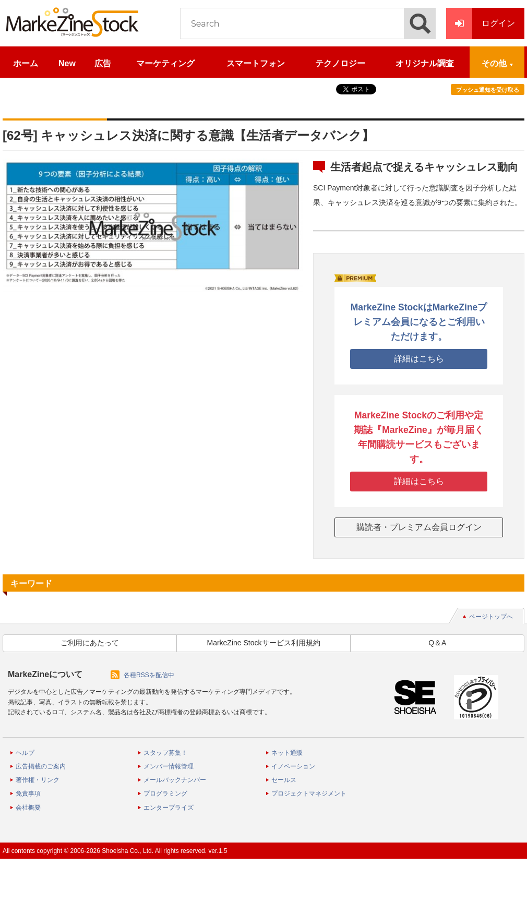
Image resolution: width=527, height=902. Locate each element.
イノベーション (293, 766)
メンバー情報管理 (168, 766)
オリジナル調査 (425, 63)
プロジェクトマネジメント (308, 793)
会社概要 (28, 807)
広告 (102, 63)
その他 (494, 63)
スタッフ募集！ (165, 752)
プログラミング (165, 793)
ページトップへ (491, 616)
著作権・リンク (37, 780)
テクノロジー (340, 63)
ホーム (25, 63)
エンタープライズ (168, 807)
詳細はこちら (419, 358)
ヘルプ (25, 752)
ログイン (480, 23)
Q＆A (437, 643)
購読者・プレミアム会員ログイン (419, 527)
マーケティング (165, 63)
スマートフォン (255, 63)
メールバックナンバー (174, 780)
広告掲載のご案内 (41, 766)
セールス (283, 780)
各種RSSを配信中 (149, 675)
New (67, 63)
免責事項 (28, 793)
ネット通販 (287, 752)
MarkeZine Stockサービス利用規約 (263, 643)
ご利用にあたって (90, 643)
